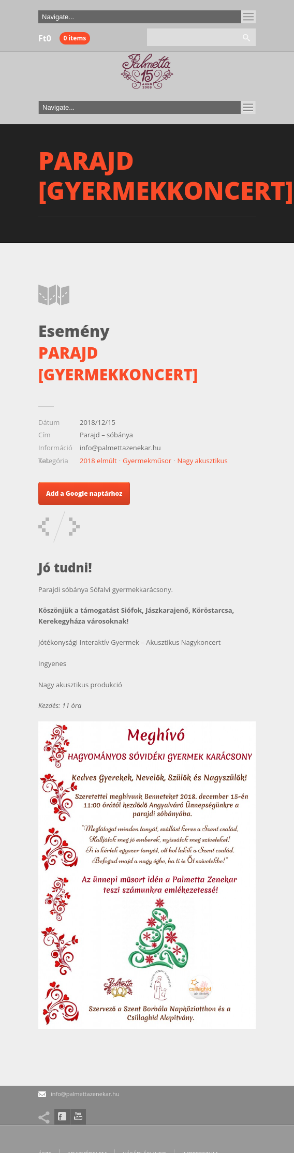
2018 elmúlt (98, 460)
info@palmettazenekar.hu (85, 1094)
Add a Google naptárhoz (84, 493)
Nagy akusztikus (203, 460)
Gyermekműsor (147, 460)
